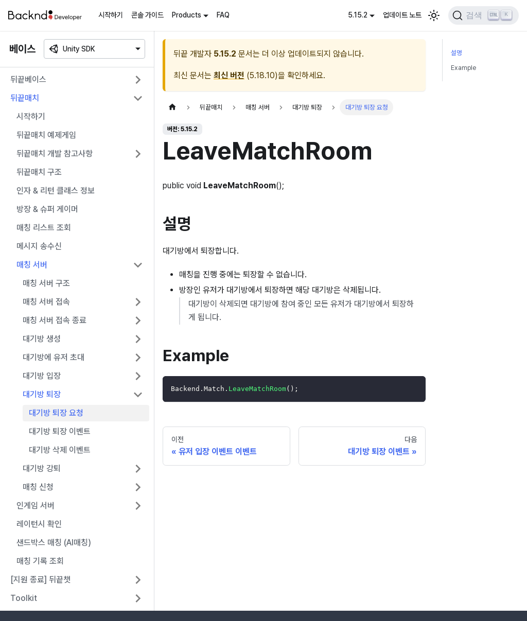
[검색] (483, 15)
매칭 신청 (38, 487)
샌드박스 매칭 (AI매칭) (53, 542)
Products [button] (186, 15)
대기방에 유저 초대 (53, 357)
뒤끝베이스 (28, 79)
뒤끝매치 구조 (39, 172)
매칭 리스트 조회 (43, 228)
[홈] (172, 107)
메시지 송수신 (39, 246)
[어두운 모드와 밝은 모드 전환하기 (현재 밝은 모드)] (434, 15)
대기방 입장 (42, 376)
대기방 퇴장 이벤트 (60, 431)
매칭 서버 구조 (46, 283)
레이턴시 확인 (39, 524)
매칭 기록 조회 (40, 561)
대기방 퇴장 (42, 394)
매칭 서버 (31, 265)
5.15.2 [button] (357, 15)
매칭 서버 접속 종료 (54, 320)
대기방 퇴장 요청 (56, 413)
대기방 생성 (42, 339)
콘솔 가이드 (147, 15)
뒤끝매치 (24, 98)
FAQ (223, 15)
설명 (456, 53)
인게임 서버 (35, 505)
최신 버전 (229, 75)
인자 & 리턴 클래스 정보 (55, 191)
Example (463, 68)
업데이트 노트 (402, 15)
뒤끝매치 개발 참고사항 (54, 153)
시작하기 (110, 15)
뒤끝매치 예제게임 (46, 135)
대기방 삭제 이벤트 (60, 450)
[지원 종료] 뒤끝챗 (40, 579)
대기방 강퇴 (42, 468)
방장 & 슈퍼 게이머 (47, 209)
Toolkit (23, 598)
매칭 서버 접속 (46, 302)
